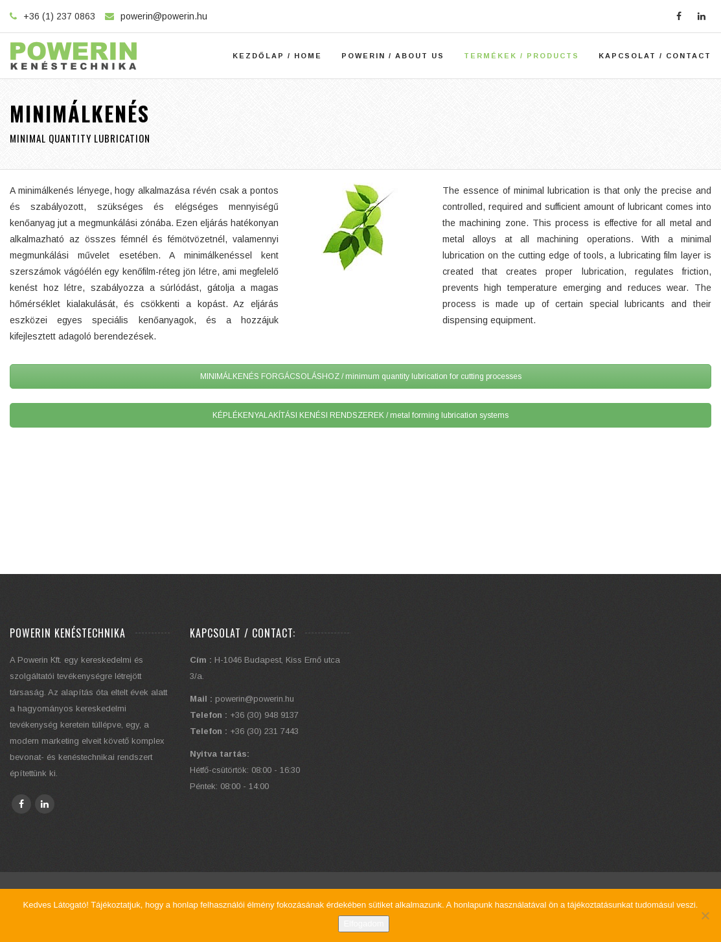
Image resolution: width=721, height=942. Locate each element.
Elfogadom (363, 923)
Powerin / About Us (392, 56)
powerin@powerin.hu (163, 16)
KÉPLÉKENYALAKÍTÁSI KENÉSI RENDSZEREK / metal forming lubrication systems (360, 415)
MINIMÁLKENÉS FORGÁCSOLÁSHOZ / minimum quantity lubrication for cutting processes (360, 376)
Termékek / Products (521, 56)
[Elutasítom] (704, 915)
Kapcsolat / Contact (655, 56)
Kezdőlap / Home (277, 56)
